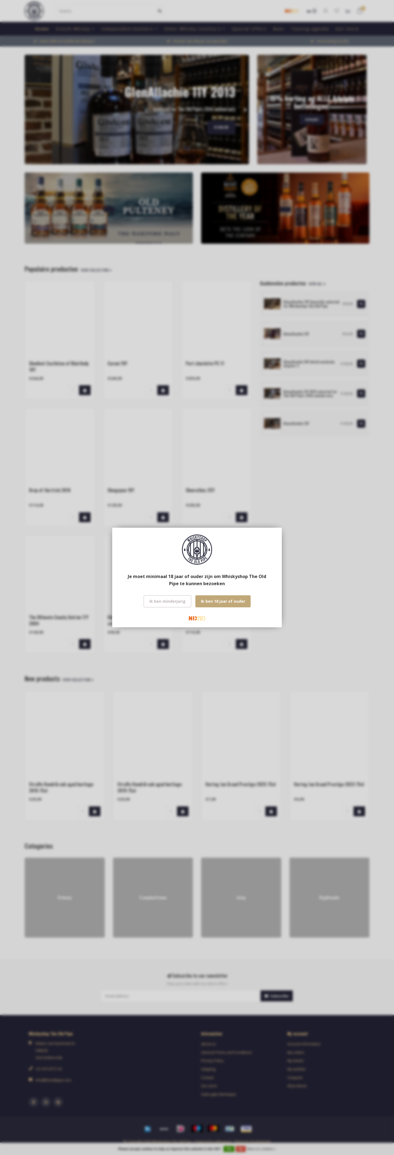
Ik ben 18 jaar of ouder (223, 601)
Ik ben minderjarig (167, 601)
